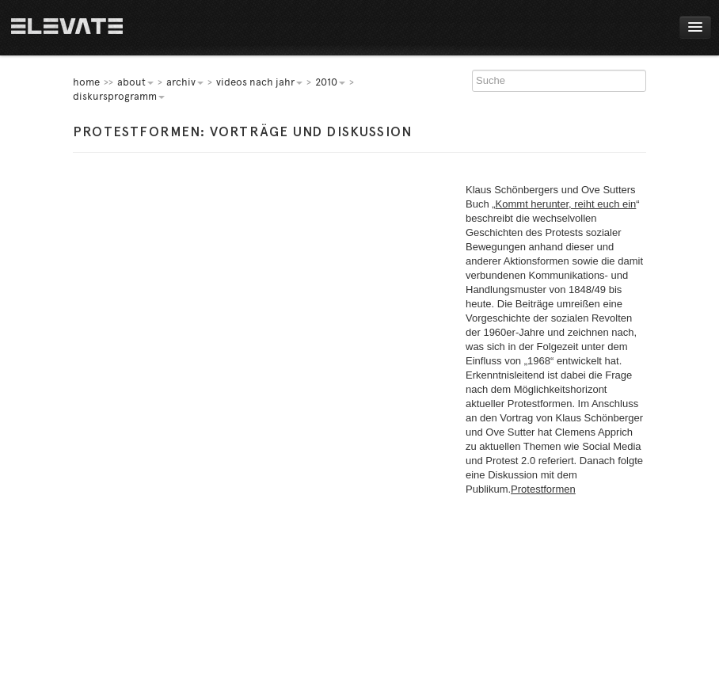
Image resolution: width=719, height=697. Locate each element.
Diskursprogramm (119, 96)
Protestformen (543, 489)
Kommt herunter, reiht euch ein (566, 204)
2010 (330, 82)
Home (67, 27)
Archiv (185, 82)
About (135, 82)
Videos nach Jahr (259, 82)
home (86, 82)
